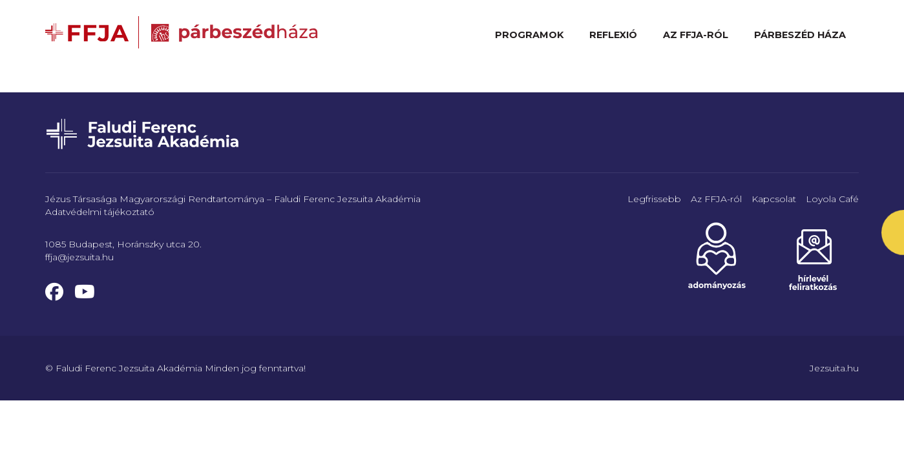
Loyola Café (832, 199)
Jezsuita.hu (834, 368)
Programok (529, 35)
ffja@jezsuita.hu (79, 257)
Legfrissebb (654, 199)
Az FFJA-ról (695, 35)
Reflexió (613, 35)
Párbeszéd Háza (800, 35)
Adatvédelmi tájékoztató (99, 212)
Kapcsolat (774, 199)
